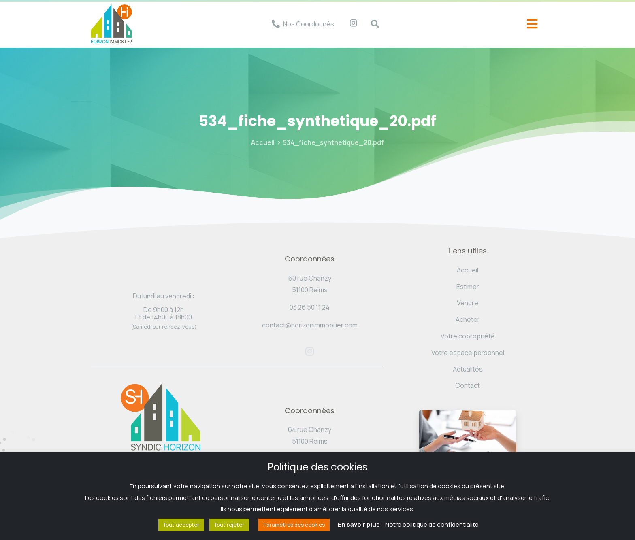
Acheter (468, 319)
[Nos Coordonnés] (276, 24)
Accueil (263, 142)
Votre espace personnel (467, 352)
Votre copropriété (468, 336)
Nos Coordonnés (308, 23)
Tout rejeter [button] (229, 524)
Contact (467, 385)
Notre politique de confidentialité (432, 524)
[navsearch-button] (371, 24)
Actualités (468, 369)
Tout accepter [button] (181, 524)
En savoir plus (359, 524)
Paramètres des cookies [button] (294, 524)
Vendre (467, 302)
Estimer (467, 286)
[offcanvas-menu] (532, 24)
